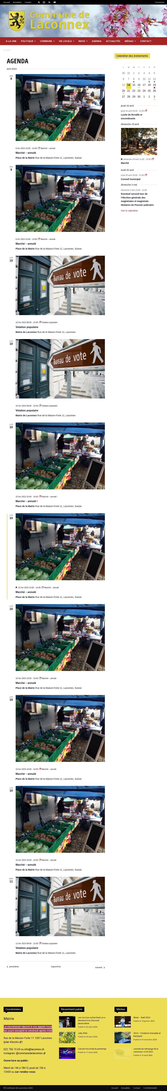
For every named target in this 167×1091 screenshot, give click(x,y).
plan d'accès (13, 1042)
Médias (130, 41)
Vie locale (66, 41)
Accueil (7, 2)
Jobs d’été (82, 1033)
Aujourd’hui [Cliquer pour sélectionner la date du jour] (56, 967)
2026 (30, 1088)
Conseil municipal (131, 179)
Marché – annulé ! (27, 501)
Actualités (17, 2)
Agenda (96, 41)
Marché (125, 163)
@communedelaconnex (31, 1053)
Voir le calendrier (129, 210)
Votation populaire (27, 327)
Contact (28, 2)
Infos (83, 41)
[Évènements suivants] (100, 967)
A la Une (11, 41)
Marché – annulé (26, 152)
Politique (28, 41)
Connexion (159, 2)
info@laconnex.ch (34, 1049)
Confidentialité (150, 1088)
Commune (47, 41)
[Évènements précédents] (13, 966)
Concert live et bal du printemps (92, 1049)
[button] (39, 2)
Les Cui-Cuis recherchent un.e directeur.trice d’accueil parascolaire (91, 1020)
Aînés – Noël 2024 (141, 1017)
